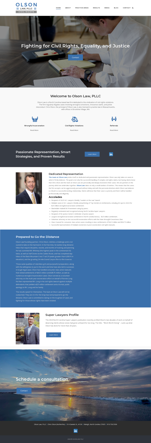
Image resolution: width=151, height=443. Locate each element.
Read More (34, 130)
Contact (125, 8)
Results (95, 8)
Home (57, 8)
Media (105, 8)
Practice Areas (80, 8)
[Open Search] (134, 8)
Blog (115, 8)
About (66, 8)
